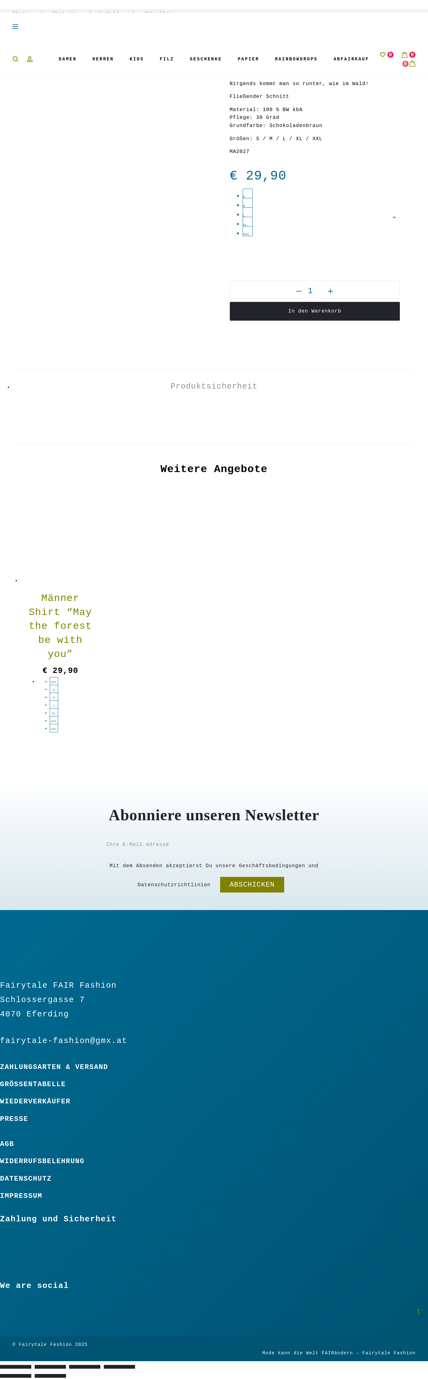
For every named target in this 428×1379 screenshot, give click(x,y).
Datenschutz (26, 1179)
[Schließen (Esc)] (119, 1367)
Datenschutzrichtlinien (174, 885)
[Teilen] (84, 1367)
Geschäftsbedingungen (272, 866)
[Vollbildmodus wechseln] (50, 1367)
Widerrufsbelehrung (42, 1161)
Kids (137, 59)
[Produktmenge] (315, 291)
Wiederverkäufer (35, 1101)
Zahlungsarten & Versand (54, 1067)
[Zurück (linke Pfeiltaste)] (15, 1376)
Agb (7, 1144)
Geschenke (206, 59)
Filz (167, 59)
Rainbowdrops (296, 59)
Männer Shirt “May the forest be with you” (60, 626)
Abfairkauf (351, 59)
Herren (103, 59)
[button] (299, 291)
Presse (14, 1119)
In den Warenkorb (314, 311)
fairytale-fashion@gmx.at (63, 1041)
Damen (68, 59)
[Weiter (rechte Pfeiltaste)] (50, 1376)
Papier (248, 59)
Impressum (21, 1196)
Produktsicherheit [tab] (213, 386)
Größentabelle (33, 1084)
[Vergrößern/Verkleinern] (15, 1367)
